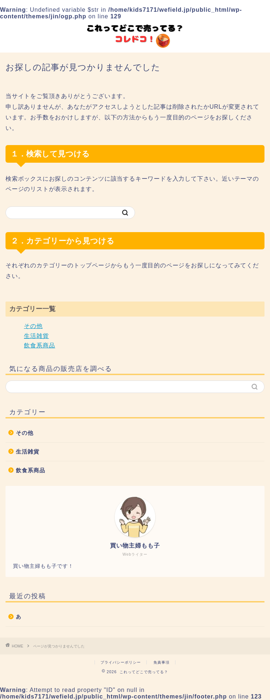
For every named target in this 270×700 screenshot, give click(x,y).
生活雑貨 (36, 336)
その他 (33, 326)
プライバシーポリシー (120, 662)
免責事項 (161, 662)
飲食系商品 (39, 345)
